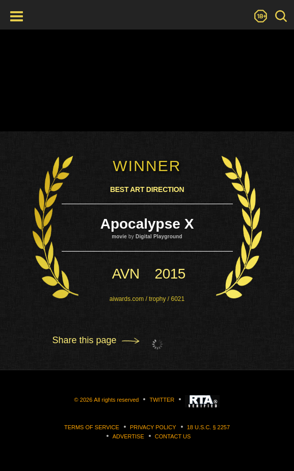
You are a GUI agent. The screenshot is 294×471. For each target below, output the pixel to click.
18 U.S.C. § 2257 (208, 427)
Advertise (128, 436)
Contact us (173, 436)
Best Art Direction (147, 189)
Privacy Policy (153, 427)
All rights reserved (116, 400)
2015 (170, 274)
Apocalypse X (147, 224)
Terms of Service (91, 427)
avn (126, 274)
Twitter (161, 400)
